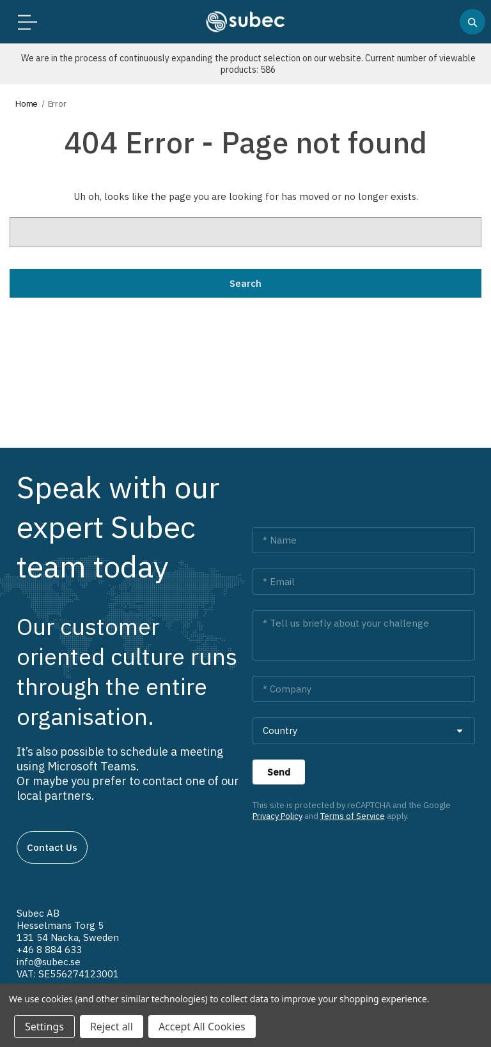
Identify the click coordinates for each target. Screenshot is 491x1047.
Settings (44, 1027)
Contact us (52, 847)
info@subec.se (49, 962)
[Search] (472, 21)
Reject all (111, 1027)
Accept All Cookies (202, 1027)
